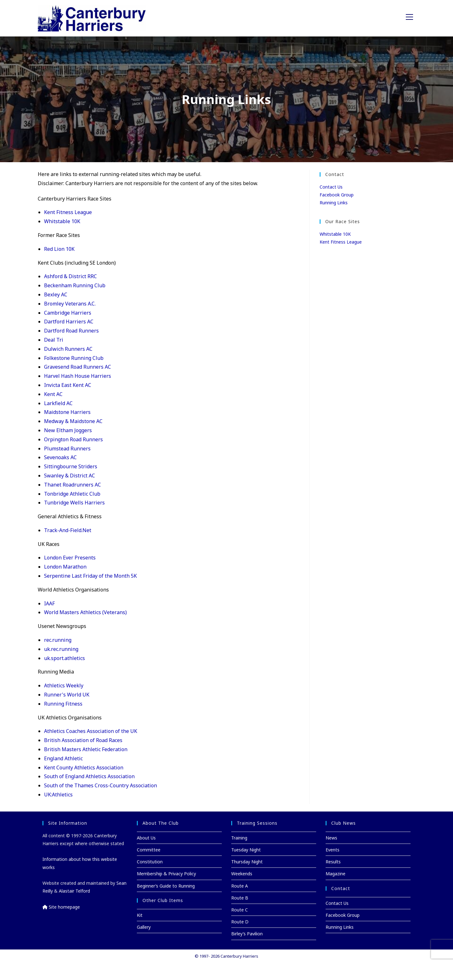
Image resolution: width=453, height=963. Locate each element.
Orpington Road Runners (73, 439)
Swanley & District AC (69, 475)
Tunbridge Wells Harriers (74, 502)
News (331, 838)
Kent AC (53, 394)
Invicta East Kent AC (67, 385)
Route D (240, 922)
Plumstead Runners (67, 448)
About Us (146, 838)
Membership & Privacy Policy (166, 874)
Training (239, 838)
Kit (140, 915)
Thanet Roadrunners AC (72, 484)
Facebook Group (337, 195)
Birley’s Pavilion (247, 934)
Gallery (144, 927)
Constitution (150, 862)
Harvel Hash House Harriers (77, 375)
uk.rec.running (61, 649)
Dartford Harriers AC (68, 321)
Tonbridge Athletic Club (72, 493)
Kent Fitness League (68, 212)
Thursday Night (247, 862)
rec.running (57, 639)
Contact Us (331, 187)
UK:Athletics (58, 794)
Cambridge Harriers (67, 312)
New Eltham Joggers (68, 430)
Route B (239, 898)
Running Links (334, 203)
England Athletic (63, 758)
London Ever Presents (70, 557)
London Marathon (65, 566)
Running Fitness (63, 703)
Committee (148, 850)
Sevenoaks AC (60, 457)
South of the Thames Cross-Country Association (100, 785)
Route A (239, 886)
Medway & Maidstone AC (73, 421)
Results (333, 862)
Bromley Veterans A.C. (70, 303)
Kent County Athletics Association (83, 767)
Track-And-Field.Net (67, 530)
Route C (239, 910)
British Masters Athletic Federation (85, 749)
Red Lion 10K (59, 248)
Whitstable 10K (62, 221)
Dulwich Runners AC (68, 348)
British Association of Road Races (83, 740)
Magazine (335, 874)
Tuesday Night (246, 850)
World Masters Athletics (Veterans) (85, 612)
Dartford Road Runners (71, 330)
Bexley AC (55, 294)
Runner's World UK (66, 694)
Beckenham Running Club (74, 285)
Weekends (241, 874)
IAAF (49, 603)
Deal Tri (53, 339)
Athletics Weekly (63, 685)
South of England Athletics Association (89, 776)
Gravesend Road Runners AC (77, 366)
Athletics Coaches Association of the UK (90, 731)
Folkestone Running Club (73, 358)
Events (332, 850)
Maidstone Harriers (67, 412)
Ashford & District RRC (70, 276)
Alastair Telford (74, 891)
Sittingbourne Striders (70, 466)
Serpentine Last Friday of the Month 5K (90, 575)
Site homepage (61, 907)
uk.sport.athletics (64, 658)
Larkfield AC (58, 403)
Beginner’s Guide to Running (166, 886)
